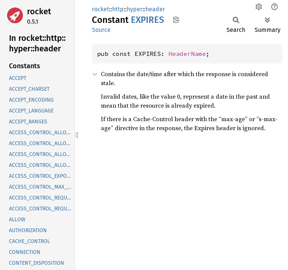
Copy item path (176, 19)
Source (101, 29)
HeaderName (187, 53)
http (118, 9)
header (155, 9)
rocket (39, 11)
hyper (134, 9)
